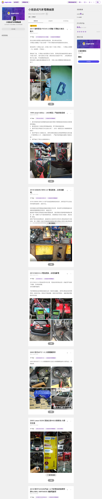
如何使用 (16, 2)
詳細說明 (50, 20)
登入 (98, 2)
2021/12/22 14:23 (34, 194)
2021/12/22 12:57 (34, 354)
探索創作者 (25, 2)
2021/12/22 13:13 (34, 275)
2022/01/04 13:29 (34, 114)
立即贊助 (88, 61)
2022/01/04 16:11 (34, 33)
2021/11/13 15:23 (34, 425)
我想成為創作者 (72, 2)
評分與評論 (65, 20)
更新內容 (36, 20)
